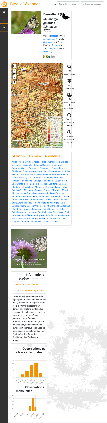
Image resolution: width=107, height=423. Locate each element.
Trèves (57, 218)
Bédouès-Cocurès (42, 165)
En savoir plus (32, 284)
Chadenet (16, 171)
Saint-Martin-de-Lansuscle (24, 212)
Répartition (26, 290)
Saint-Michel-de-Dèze (48, 212)
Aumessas (53, 162)
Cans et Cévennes (29, 168)
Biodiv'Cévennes (25, 3)
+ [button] (14, 70)
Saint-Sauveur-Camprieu (23, 218)
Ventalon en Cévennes (40, 221)
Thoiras (48, 218)
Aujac (43, 162)
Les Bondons (55, 184)
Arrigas (36, 162)
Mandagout (55, 187)
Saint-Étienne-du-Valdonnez (57, 206)
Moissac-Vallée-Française (24, 193)
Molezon (42, 193)
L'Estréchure (27, 187)
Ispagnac (16, 181)
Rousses (64, 199)
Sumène (40, 218)
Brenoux (16, 168)
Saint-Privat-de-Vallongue (57, 215)
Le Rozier (42, 184)
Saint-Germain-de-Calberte (55, 209)
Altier (14, 162)
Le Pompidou (30, 184)
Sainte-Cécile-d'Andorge (31, 206)
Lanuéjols (38, 181)
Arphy (28, 162)
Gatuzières (61, 174)
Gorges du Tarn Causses (33, 177)
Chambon (27, 171)
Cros (35, 171)
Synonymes (39, 290)
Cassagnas (45, 168)
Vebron (25, 221)
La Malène (27, 181)
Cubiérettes (54, 171)
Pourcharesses (37, 199)
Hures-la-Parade (54, 177)
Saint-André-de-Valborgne (47, 203)
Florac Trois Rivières (22, 174)
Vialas (56, 221)
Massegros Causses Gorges (37, 190)
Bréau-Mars (57, 165)
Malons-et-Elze (42, 187)
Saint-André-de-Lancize (23, 203)
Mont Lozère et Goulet (22, 196)
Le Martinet (17, 184)
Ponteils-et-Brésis (20, 199)
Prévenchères (52, 199)
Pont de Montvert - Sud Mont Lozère (51, 196)
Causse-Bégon (58, 168)
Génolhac (16, 177)
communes (19, 156)
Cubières (43, 171)
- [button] (14, 77)
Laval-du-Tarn (61, 181)
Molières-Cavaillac (55, 193)
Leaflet (47, 147)
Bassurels (27, 165)
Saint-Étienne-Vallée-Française (27, 209)
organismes (35, 156)
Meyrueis (56, 190)
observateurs (51, 156)
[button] (14, 74)
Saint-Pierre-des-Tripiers (33, 215)
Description (19, 284)
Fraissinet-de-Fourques (44, 174)
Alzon (21, 162)
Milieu (16, 290)
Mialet (65, 190)
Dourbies (65, 171)
